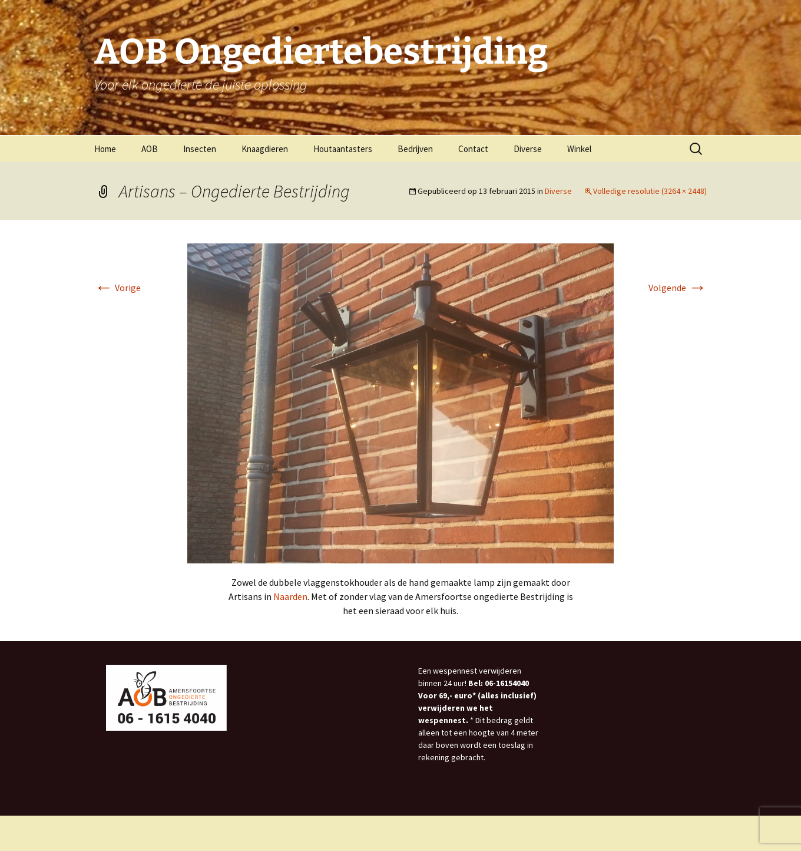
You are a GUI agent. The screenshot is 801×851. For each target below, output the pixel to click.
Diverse (528, 148)
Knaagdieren (264, 148)
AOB (149, 148)
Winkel (579, 148)
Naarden (290, 596)
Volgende (677, 287)
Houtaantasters (342, 148)
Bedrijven (415, 148)
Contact (473, 148)
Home (105, 148)
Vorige (117, 287)
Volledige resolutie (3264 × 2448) (650, 191)
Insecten (199, 148)
